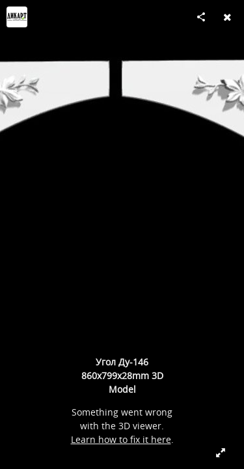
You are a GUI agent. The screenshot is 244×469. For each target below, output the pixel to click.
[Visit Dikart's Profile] (17, 17)
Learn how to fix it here (121, 439)
